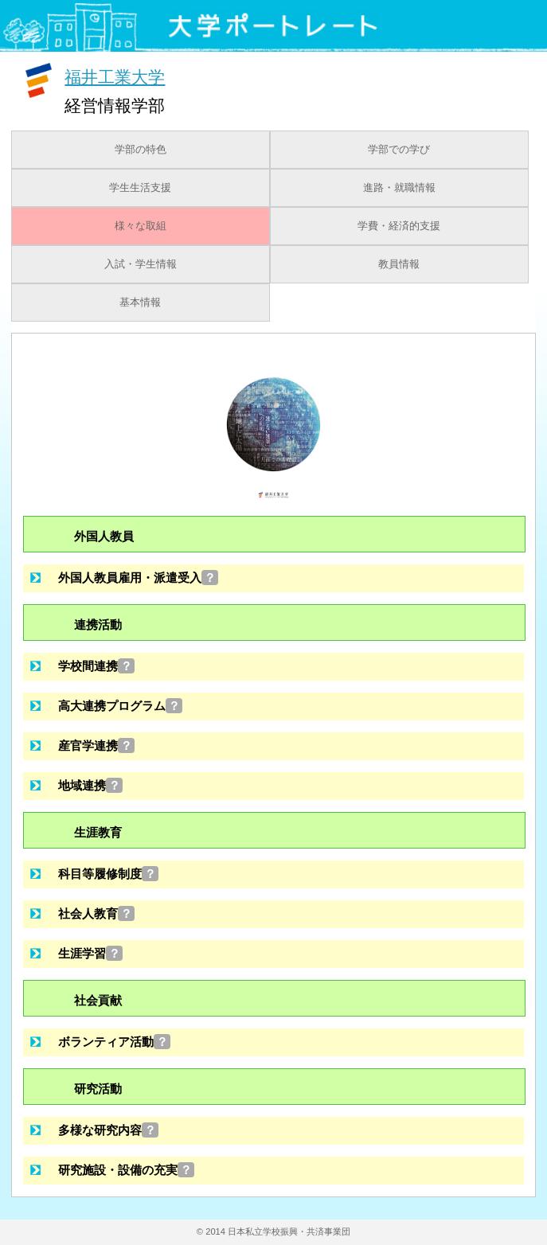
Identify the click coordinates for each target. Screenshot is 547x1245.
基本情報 (140, 302)
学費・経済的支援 (399, 226)
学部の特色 (140, 149)
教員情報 (399, 264)
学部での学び (399, 149)
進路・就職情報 (399, 187)
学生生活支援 (140, 187)
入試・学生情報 (140, 264)
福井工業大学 (114, 77)
